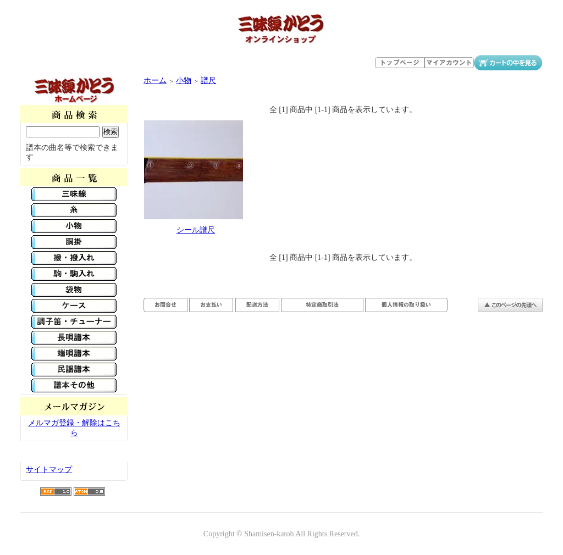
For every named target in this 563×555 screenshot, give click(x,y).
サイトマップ (49, 469)
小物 (183, 80)
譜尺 (208, 80)
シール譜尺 (195, 230)
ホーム (155, 80)
